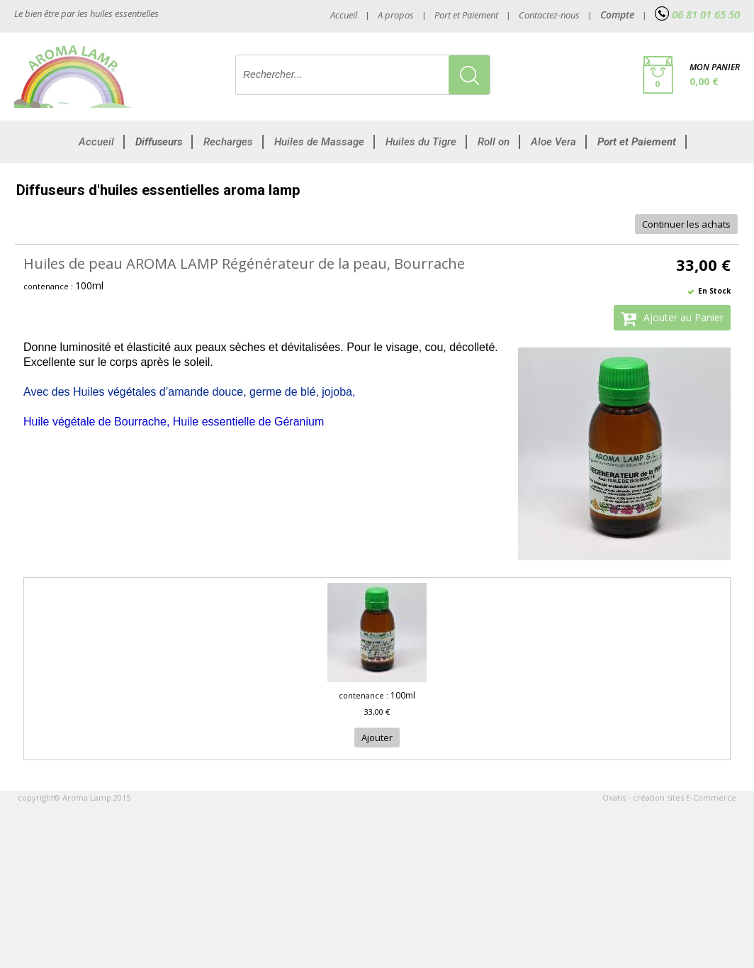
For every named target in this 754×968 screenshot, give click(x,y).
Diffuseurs (158, 141)
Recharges (228, 141)
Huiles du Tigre (421, 141)
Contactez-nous (549, 15)
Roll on (494, 141)
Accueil (96, 141)
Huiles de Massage (319, 141)
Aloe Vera (553, 141)
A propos (396, 15)
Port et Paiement (466, 15)
